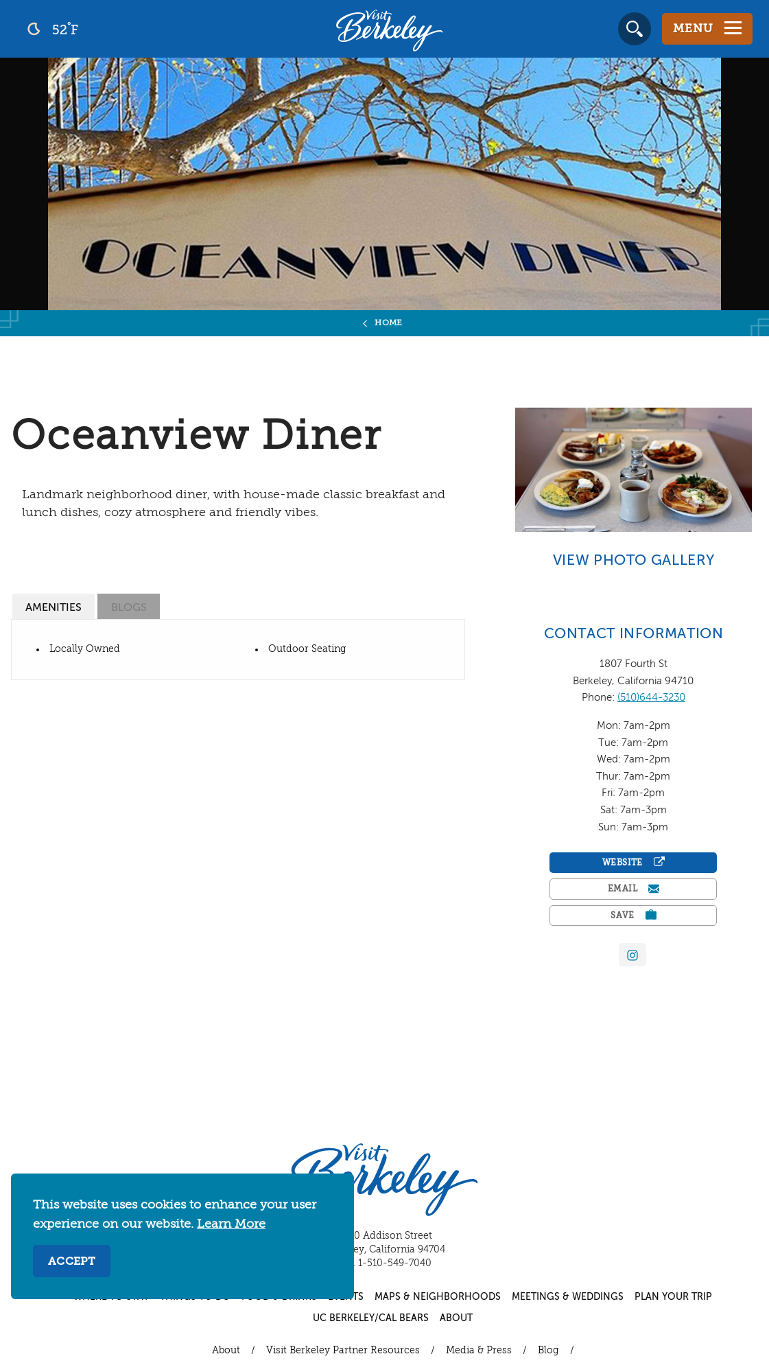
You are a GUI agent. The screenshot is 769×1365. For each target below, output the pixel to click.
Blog (548, 1350)
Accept (71, 1262)
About (456, 1318)
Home (389, 323)
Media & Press (479, 1350)
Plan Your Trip (673, 1297)
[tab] (53, 606)
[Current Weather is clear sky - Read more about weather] (89, 29)
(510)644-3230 (651, 697)
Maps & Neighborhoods (438, 1297)
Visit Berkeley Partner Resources (343, 1350)
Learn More (231, 1224)
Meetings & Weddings (568, 1297)
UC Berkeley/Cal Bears (371, 1318)
